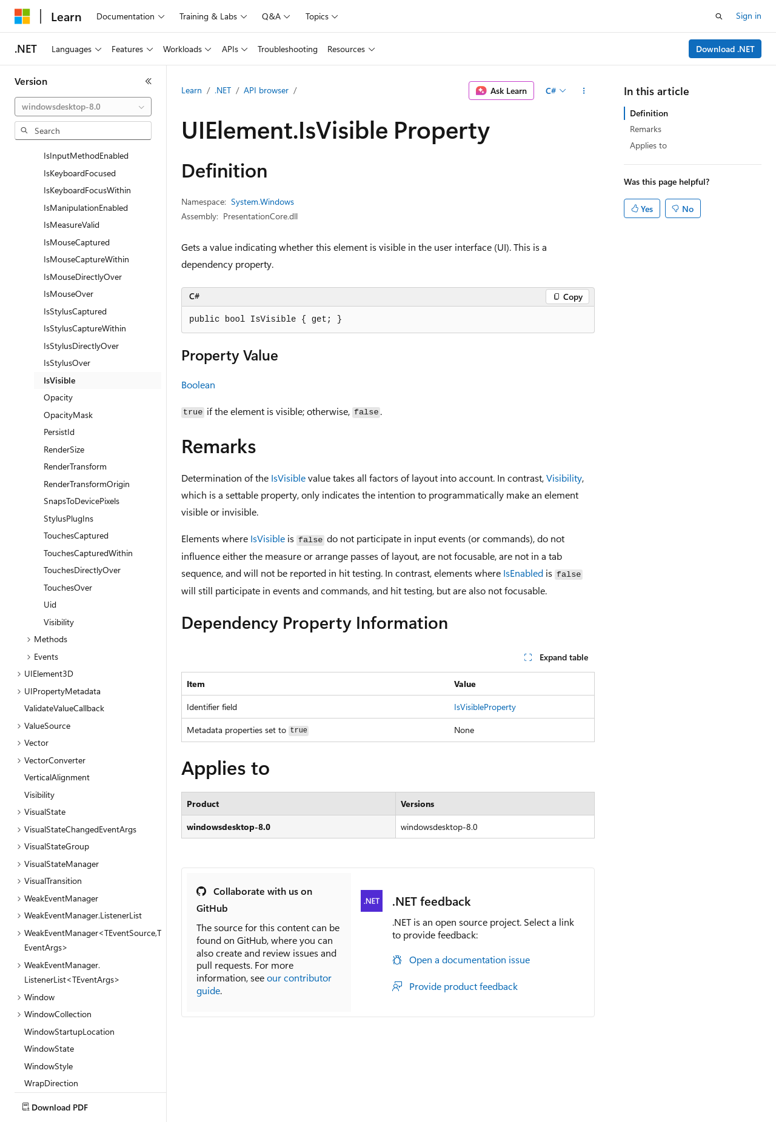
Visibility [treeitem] (59, 551)
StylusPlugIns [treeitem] (68, 447)
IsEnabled (523, 572)
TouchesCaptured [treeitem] (76, 464)
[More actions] (584, 91)
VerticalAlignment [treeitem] (57, 706)
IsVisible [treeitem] (59, 309)
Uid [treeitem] (50, 533)
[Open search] (719, 16)
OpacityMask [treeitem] (68, 344)
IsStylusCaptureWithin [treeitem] (85, 257)
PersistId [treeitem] (59, 361)
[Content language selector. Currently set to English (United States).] (70, 1104)
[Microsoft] (22, 16)
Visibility (564, 477)
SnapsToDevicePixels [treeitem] (81, 430)
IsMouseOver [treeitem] (68, 222)
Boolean (198, 384)
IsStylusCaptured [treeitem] (75, 240)
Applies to (648, 145)
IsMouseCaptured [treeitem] (77, 171)
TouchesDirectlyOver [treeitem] (82, 499)
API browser (266, 90)
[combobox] (83, 106)
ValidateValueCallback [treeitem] (64, 637)
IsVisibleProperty (485, 706)
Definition (649, 113)
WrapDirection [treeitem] (51, 1012)
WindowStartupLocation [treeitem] (69, 960)
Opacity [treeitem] (58, 326)
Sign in (748, 15)
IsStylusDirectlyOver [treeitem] (81, 274)
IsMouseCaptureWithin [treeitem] (86, 188)
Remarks (645, 128)
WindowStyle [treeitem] (48, 995)
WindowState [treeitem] (49, 977)
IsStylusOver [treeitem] (67, 291)
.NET (223, 90)
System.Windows (262, 201)
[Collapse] (148, 81)
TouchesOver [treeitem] (68, 516)
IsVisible (288, 477)
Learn (191, 90)
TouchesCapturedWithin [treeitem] (88, 482)
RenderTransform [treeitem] (75, 395)
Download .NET (725, 49)
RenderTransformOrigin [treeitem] (87, 413)
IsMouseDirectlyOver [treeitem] (83, 205)
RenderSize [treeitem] (64, 378)
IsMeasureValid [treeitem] (71, 153)
